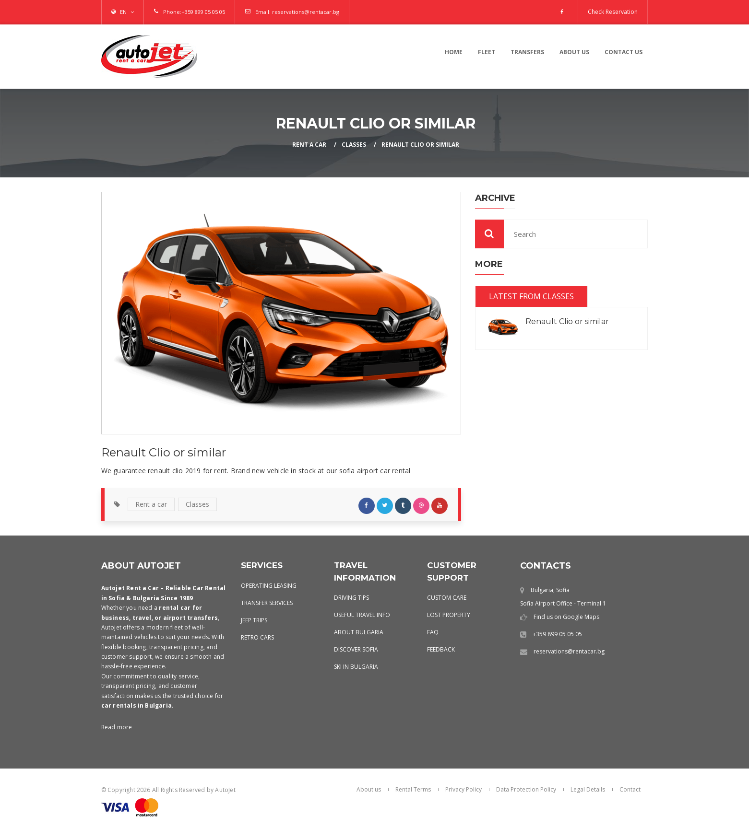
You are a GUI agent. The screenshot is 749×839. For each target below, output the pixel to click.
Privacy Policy (463, 789)
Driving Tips (351, 598)
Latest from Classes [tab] (531, 296)
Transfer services (267, 603)
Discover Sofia (356, 649)
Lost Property (448, 615)
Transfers (527, 52)
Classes (354, 144)
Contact (630, 789)
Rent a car (151, 504)
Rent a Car (309, 144)
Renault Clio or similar (420, 144)
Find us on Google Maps (566, 617)
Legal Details (588, 789)
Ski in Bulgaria (356, 667)
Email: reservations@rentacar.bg (297, 11)
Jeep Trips (254, 620)
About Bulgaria (358, 632)
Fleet (486, 52)
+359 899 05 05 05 (203, 11)
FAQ (433, 632)
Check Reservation (613, 12)
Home (454, 52)
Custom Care (446, 598)
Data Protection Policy (526, 789)
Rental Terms (413, 789)
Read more (116, 727)
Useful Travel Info (362, 615)
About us (574, 52)
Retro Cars (257, 637)
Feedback (441, 649)
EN (123, 11)
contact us (623, 52)
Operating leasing (269, 586)
